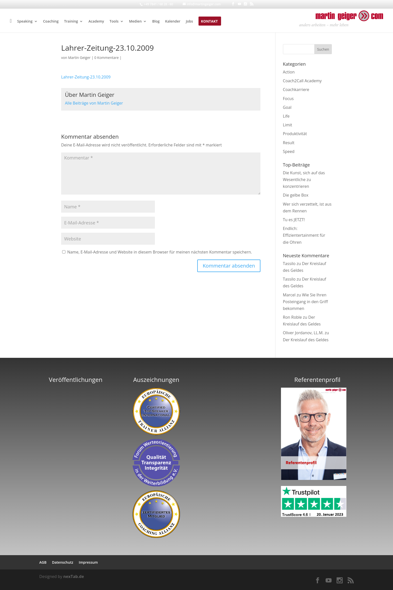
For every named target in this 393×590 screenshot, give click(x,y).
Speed (288, 151)
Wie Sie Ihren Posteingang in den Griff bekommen (305, 301)
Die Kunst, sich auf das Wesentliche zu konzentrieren (304, 179)
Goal (287, 107)
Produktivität (295, 133)
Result (288, 142)
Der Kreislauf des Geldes (306, 340)
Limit (287, 125)
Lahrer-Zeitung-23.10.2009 (86, 77)
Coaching (51, 22)
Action (289, 72)
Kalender (172, 22)
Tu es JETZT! (294, 219)
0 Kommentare (106, 57)
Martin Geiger (79, 57)
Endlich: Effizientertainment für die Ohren (304, 235)
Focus (288, 98)
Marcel (289, 295)
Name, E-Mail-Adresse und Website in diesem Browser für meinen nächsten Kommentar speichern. (159, 252)
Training (71, 22)
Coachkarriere (296, 89)
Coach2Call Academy (302, 80)
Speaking (25, 22)
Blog (155, 22)
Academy (96, 22)
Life (286, 116)
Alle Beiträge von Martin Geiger (94, 103)
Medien (135, 22)
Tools (114, 22)
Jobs (189, 22)
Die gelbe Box (296, 195)
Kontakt (209, 22)
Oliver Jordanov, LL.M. (303, 332)
